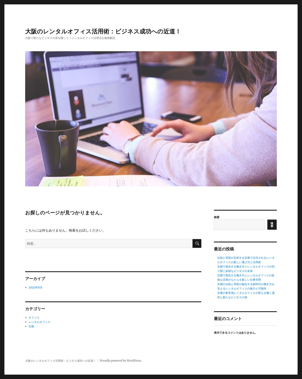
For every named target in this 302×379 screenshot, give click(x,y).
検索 (216, 217)
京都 (31, 326)
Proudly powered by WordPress (120, 360)
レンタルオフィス (39, 322)
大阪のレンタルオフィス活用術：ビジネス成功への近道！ (103, 31)
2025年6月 (36, 287)
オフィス (34, 317)
